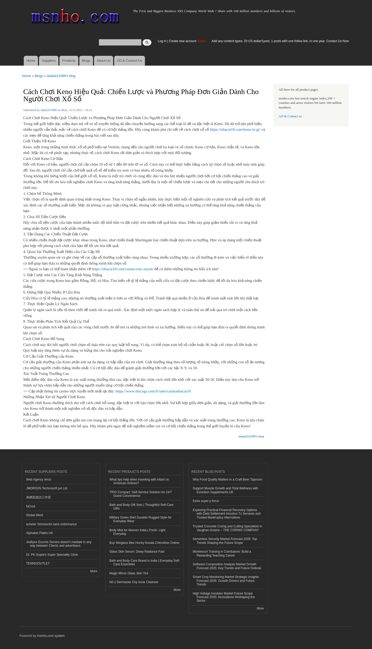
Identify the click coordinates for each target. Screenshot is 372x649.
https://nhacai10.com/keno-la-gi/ (235, 129)
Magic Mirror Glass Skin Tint (129, 573)
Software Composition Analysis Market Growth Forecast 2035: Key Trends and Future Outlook (227, 566)
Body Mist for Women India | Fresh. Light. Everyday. (138, 532)
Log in (162, 41)
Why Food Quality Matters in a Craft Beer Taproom (227, 479)
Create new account (183, 41)
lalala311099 (48, 110)
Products (68, 61)
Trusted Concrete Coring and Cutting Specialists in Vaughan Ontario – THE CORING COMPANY (227, 528)
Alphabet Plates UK (39, 533)
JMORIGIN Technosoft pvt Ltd (46, 488)
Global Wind (34, 515)
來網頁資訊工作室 (38, 497)
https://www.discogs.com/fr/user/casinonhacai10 (153, 391)
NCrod (30, 506)
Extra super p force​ (206, 501)
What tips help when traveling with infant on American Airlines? (139, 481)
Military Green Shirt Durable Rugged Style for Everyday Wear (141, 519)
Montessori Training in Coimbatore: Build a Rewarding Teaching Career (222, 553)
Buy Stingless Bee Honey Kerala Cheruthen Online (144, 543)
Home (30, 61)
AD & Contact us (290, 116)
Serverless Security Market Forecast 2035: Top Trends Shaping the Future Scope (225, 540)
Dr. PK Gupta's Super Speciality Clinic (52, 555)
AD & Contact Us (129, 61)
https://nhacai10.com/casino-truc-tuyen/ (122, 269)
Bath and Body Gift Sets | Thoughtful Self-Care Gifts (142, 506)
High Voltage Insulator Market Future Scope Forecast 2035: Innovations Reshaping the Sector (224, 597)
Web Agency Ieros (38, 479)
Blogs (86, 61)
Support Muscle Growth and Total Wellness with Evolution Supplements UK (225, 490)
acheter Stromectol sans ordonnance (51, 524)
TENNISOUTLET (38, 563)
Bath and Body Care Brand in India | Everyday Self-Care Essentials (145, 562)
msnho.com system (51, 636)
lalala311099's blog (61, 76)
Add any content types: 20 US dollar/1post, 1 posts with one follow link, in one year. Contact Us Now (280, 41)
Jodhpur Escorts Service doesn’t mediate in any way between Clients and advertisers (58, 543)
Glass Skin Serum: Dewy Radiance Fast (137, 551)
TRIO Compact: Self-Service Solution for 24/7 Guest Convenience (141, 494)
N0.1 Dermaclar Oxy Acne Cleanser (134, 582)
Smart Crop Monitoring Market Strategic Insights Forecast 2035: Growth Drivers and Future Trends (226, 580)
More (93, 571)
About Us (103, 61)
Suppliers (49, 61)
